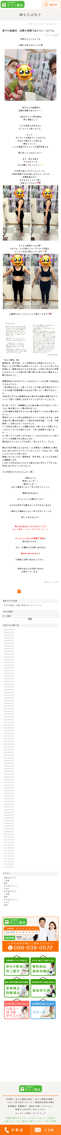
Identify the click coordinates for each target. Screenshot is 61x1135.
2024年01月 (9, 676)
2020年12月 (9, 761)
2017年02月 (9, 864)
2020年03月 (9, 777)
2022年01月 (9, 733)
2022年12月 (9, 706)
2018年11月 (9, 810)
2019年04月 (9, 801)
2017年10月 (9, 842)
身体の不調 (34, 1106)
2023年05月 (9, 698)
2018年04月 (9, 826)
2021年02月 (9, 755)
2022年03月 (9, 728)
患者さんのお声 (22, 1109)
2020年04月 (9, 774)
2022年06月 (9, 720)
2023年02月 (9, 703)
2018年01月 (9, 834)
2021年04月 (9, 752)
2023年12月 (9, 679)
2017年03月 (9, 861)
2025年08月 (9, 640)
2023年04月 (9, 700)
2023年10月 (9, 684)
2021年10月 (9, 739)
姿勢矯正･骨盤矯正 (17, 1106)
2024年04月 (9, 668)
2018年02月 (9, 831)
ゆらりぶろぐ (39, 1109)
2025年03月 (9, 651)
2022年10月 (9, 709)
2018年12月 (9, 807)
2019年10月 (9, 788)
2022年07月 (9, 717)
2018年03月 (9, 829)
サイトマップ (39, 1113)
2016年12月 (9, 867)
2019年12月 (9, 782)
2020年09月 (9, 769)
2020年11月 (9, 763)
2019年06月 (9, 796)
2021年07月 (9, 744)
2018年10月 (9, 812)
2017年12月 (9, 837)
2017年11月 (9, 840)
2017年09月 (9, 845)
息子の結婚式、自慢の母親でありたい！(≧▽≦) (28, 30)
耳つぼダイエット (11, 886)
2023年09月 (9, 687)
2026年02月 (9, 630)
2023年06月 (9, 695)
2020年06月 (9, 771)
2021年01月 (9, 758)
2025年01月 (9, 657)
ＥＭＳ (6, 889)
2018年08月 (9, 818)
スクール (46, 1106)
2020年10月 (9, 766)
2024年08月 (9, 665)
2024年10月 (9, 662)
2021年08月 (9, 741)
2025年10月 (9, 638)
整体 (6, 883)
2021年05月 (9, 750)
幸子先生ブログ (10, 891)
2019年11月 (9, 785)
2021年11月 (9, 736)
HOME (9, 1099)
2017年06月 (9, 853)
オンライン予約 (22, 1113)
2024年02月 (9, 673)
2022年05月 (9, 722)
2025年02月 (9, 654)
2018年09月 (9, 815)
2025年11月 (9, 635)
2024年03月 (9, 671)
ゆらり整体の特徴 (44, 1099)
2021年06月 (9, 747)
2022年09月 (9, 711)
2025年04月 (9, 649)
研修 (7, 880)
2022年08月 (9, 714)
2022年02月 (9, 730)
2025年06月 (9, 643)
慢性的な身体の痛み (44, 1102)
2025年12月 (9, 632)
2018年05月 (9, 823)
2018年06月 (9, 820)
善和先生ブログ (10, 878)
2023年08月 (9, 690)
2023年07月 (9, 692)
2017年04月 (9, 859)
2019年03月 (9, 804)
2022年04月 (9, 725)
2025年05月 (9, 646)
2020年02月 (9, 780)
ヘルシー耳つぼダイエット (20, 1102)
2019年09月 (9, 791)
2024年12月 (9, 660)
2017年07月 (9, 851)
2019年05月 (9, 799)
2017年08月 (9, 848)
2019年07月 (9, 793)
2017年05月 (9, 856)
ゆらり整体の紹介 (24, 1099)
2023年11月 (9, 681)
